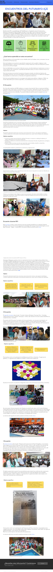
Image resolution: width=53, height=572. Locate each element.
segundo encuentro (8, 315)
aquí (44, 92)
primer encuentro (8, 444)
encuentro (7, 224)
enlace (33, 415)
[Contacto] (42, 563)
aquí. (40, 227)
